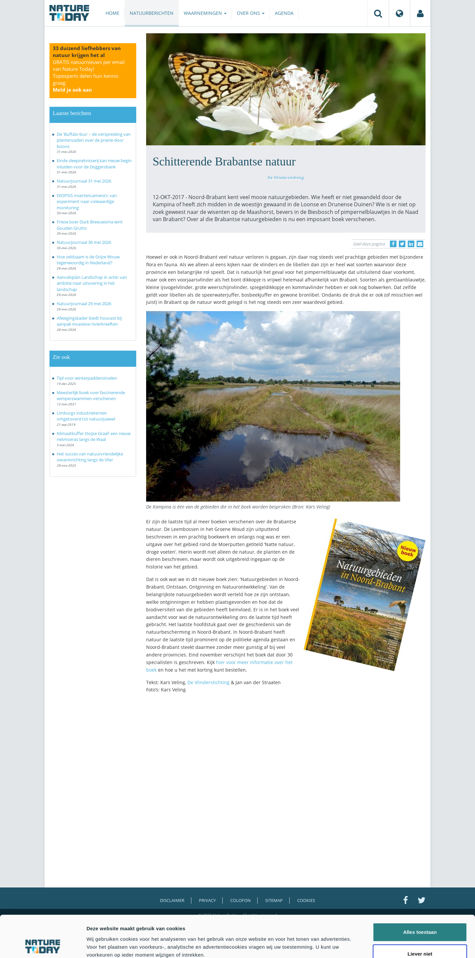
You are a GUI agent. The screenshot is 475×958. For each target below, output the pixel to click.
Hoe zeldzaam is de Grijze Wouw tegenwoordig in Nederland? (88, 260)
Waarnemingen (205, 13)
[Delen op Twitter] (402, 244)
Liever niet (419, 914)
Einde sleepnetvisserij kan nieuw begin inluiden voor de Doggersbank (94, 164)
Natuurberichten (152, 13)
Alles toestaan (420, 893)
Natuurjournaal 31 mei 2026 (84, 181)
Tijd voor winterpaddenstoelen (87, 378)
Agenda (284, 13)
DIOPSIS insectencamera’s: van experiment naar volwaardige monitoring (87, 201)
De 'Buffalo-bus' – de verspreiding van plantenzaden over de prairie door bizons (94, 140)
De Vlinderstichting (286, 177)
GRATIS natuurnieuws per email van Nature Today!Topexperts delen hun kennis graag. (89, 76)
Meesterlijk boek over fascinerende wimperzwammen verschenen (91, 396)
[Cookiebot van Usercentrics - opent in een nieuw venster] (43, 945)
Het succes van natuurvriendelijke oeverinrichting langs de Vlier (90, 457)
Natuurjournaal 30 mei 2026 (84, 242)
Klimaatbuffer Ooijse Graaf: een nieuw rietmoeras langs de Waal (94, 436)
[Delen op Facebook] (393, 244)
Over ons (251, 13)
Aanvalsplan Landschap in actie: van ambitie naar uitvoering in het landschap (92, 283)
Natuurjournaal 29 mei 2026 (84, 303)
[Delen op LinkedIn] (411, 244)
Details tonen (356, 945)
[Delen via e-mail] (420, 244)
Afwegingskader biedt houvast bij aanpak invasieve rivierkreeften (89, 321)
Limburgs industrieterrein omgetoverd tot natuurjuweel (86, 416)
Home (112, 13)
